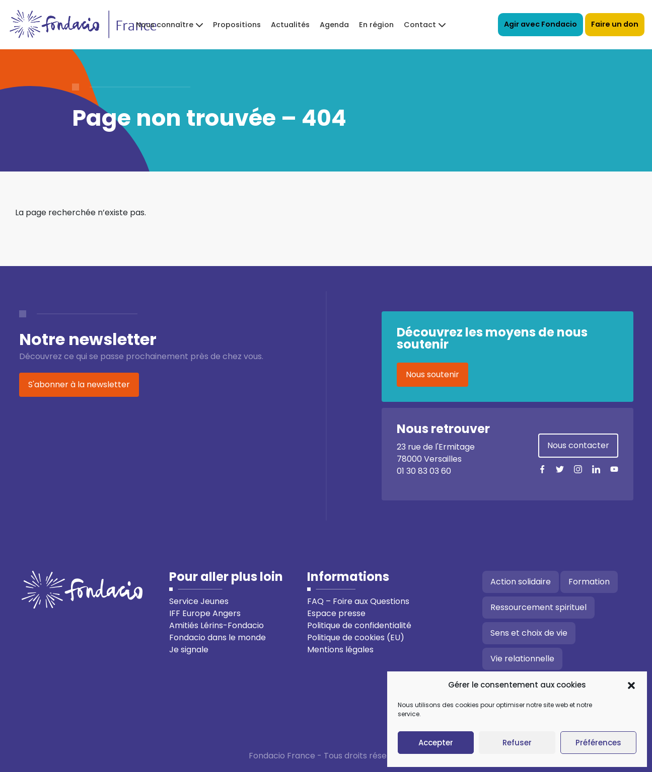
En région (376, 25)
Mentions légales (340, 649)
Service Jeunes (199, 601)
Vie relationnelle (522, 658)
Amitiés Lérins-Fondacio (216, 625)
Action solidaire (520, 581)
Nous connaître (164, 25)
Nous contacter (578, 445)
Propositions (237, 25)
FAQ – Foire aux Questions (358, 601)
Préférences (598, 742)
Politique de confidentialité (359, 625)
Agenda (334, 25)
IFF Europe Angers (205, 613)
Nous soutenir (432, 374)
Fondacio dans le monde (217, 637)
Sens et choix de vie (528, 633)
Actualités (290, 25)
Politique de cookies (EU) (355, 637)
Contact (420, 25)
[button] (631, 685)
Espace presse (336, 613)
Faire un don (614, 24)
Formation (589, 581)
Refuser (517, 742)
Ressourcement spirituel (538, 607)
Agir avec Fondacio (540, 24)
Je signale (188, 649)
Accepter (435, 742)
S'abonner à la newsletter (79, 384)
